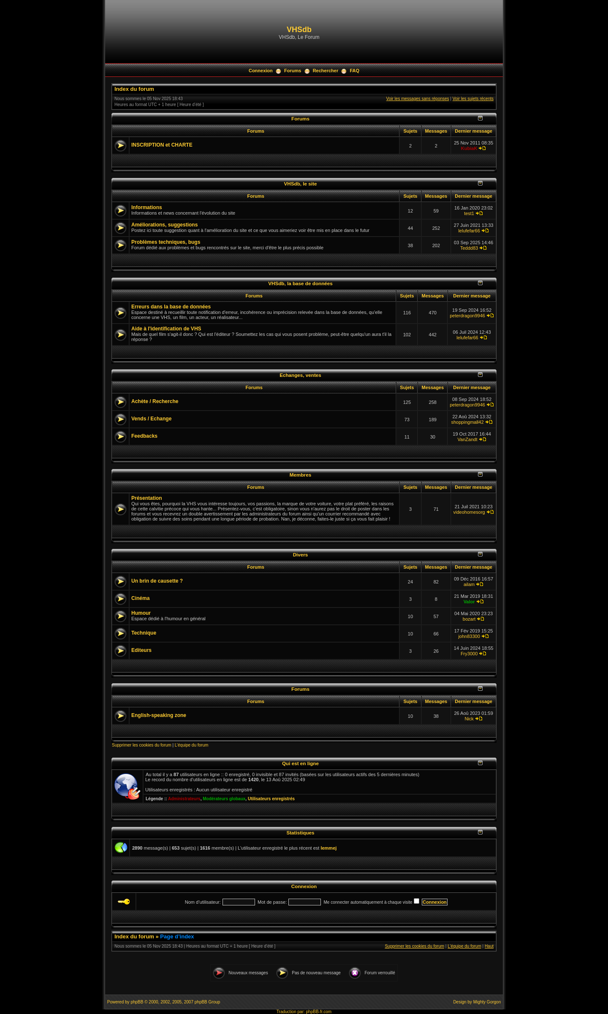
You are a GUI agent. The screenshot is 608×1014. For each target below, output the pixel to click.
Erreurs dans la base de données (171, 307)
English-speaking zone (158, 715)
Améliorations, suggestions (164, 225)
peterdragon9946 (467, 315)
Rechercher (326, 70)
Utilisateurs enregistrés (271, 798)
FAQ (354, 70)
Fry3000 (469, 653)
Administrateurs (184, 798)
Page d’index (177, 936)
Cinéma (140, 598)
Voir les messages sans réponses (417, 98)
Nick (468, 718)
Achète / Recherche (154, 401)
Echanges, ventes (300, 375)
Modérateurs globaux (224, 798)
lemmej (328, 847)
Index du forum (134, 89)
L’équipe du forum (192, 745)
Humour (141, 613)
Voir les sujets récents (473, 98)
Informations (146, 207)
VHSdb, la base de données (300, 283)
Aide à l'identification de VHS (166, 329)
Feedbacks (144, 436)
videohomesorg (469, 512)
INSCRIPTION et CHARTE (162, 145)
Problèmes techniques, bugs (165, 242)
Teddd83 (469, 248)
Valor (469, 601)
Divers (300, 554)
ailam (469, 584)
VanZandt (468, 439)
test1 (469, 213)
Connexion (261, 70)
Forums (292, 70)
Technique (143, 633)
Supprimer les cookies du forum (141, 745)
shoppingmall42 (467, 422)
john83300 (469, 636)
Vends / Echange (151, 419)
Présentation (146, 498)
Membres (300, 474)
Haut (489, 946)
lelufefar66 (469, 230)
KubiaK (469, 148)
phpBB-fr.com (319, 1011)
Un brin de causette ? (157, 581)
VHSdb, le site (300, 183)
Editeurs (141, 650)
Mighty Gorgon (487, 1002)
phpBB (136, 1002)
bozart (469, 618)
